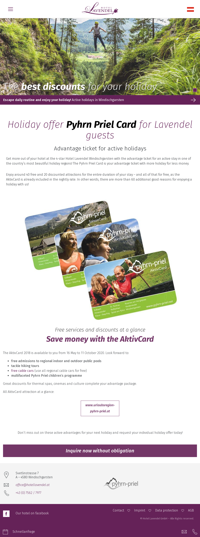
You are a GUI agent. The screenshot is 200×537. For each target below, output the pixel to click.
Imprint (139, 510)
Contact (118, 510)
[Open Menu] (10, 9)
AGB (191, 510)
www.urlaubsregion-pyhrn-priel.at (100, 408)
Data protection (166, 510)
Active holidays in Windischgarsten (63, 100)
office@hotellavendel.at (32, 485)
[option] (100, 56)
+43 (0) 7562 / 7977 (28, 493)
